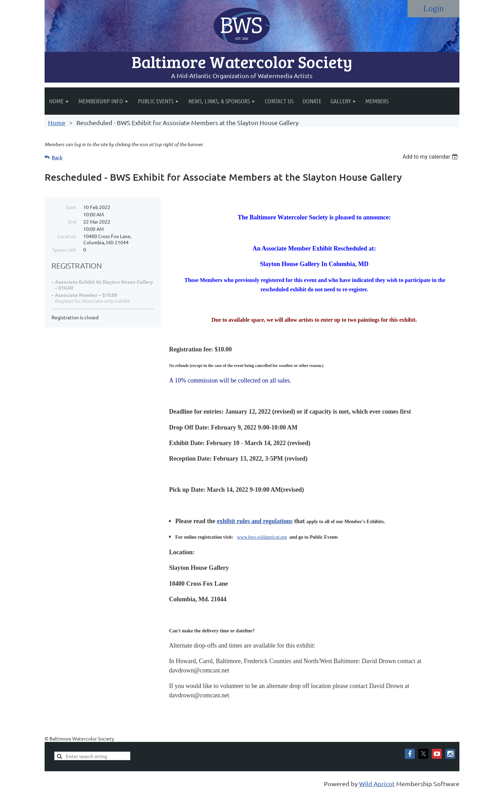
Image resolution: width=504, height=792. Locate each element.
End (72, 221)
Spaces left (64, 249)
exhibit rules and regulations (254, 521)
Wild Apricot (377, 783)
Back (57, 157)
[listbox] (430, 156)
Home (56, 122)
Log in (433, 8)
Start (71, 207)
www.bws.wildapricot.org (262, 537)
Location (66, 236)
